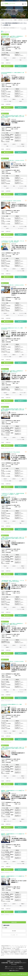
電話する (21, 66)
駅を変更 (14, 930)
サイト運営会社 (19, 968)
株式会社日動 (7, 279)
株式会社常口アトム (9, 197)
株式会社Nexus (8, 110)
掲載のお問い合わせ (14, 970)
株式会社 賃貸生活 (8, 237)
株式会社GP (7, 68)
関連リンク (7, 966)
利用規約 (21, 966)
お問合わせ (7, 66)
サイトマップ (14, 966)
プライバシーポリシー (10, 968)
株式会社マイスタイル (9, 155)
